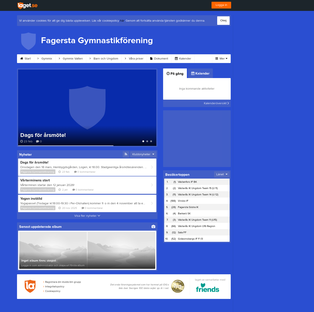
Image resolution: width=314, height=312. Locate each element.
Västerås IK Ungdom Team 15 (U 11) (198, 188)
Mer (221, 59)
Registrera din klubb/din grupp (62, 282)
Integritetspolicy (53, 286)
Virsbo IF (183, 201)
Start (25, 59)
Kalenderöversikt (216, 103)
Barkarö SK (184, 213)
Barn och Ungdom (104, 59)
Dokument (159, 59)
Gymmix (45, 59)
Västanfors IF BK (187, 182)
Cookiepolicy (51, 291)
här (122, 21)
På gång (175, 74)
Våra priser (134, 59)
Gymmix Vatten (71, 59)
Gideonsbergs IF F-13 (190, 238)
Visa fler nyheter (87, 216)
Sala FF (182, 232)
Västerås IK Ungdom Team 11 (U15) (197, 220)
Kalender (183, 59)
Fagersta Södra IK (188, 207)
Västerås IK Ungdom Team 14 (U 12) (198, 194)
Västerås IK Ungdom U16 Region (196, 226)
